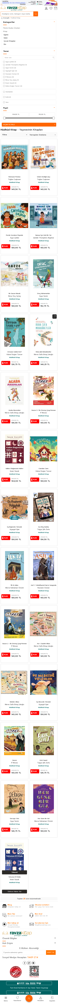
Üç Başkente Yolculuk (14, 527)
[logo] (13, 8)
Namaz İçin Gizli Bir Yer (43, 235)
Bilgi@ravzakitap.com (43, 925)
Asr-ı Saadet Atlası (43, 644)
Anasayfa (5, 18)
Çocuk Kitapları (9, 41)
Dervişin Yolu (14, 819)
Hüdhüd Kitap (14, 182)
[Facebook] (25, 963)
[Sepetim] (55, 8)
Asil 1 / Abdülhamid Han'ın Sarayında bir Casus (43, 585)
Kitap (5, 31)
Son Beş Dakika (43, 527)
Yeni (5, 102)
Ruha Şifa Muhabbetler (43, 352)
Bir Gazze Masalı (14, 294)
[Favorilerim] (51, 8)
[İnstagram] (33, 963)
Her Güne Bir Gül (43, 819)
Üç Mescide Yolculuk (43, 702)
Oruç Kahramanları (43, 294)
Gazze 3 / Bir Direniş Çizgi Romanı (43, 410)
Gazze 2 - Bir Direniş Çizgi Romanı (14, 644)
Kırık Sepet (43, 760)
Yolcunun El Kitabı (14, 877)
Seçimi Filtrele (29, 125)
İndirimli (7, 97)
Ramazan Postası (14, 177)
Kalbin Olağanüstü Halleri (14, 469)
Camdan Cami (43, 469)
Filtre (14, 135)
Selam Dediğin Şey (43, 177)
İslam (6, 38)
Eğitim (6, 35)
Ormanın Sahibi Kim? (14, 352)
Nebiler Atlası (14, 702)
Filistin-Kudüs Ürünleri (11, 28)
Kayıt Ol (50, 952)
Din (5, 44)
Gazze (14, 760)
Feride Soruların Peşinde (14, 235)
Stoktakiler (8, 92)
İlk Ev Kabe (14, 585)
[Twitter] (29, 963)
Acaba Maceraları (15, 410)
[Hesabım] (46, 8)
